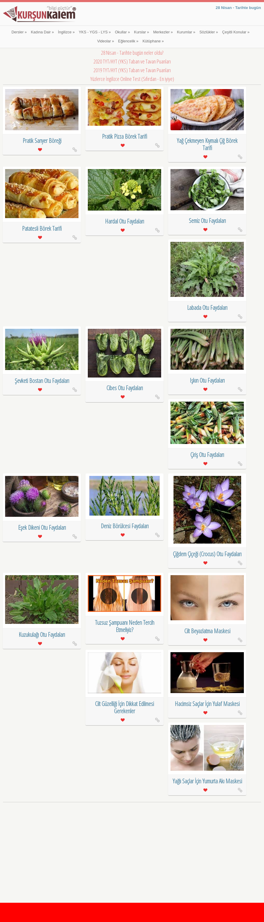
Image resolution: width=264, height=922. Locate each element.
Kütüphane (153, 41)
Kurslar (141, 32)
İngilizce (66, 32)
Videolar (105, 41)
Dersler (19, 32)
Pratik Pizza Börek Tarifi (124, 136)
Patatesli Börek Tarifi (42, 228)
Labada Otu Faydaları (207, 308)
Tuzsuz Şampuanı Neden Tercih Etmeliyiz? (124, 626)
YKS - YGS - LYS (95, 32)
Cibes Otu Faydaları (124, 388)
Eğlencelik (128, 41)
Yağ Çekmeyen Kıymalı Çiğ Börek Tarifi (207, 144)
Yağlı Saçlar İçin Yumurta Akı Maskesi (207, 781)
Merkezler (163, 32)
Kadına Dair (42, 32)
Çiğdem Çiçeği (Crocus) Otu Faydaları (207, 554)
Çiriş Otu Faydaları (207, 455)
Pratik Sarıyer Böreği (42, 141)
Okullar (122, 32)
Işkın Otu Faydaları (207, 380)
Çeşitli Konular (236, 32)
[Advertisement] (132, 846)
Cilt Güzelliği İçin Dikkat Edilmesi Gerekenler (124, 707)
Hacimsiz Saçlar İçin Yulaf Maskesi (207, 704)
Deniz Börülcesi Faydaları (125, 526)
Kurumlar (186, 32)
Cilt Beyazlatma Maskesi (207, 631)
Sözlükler (208, 32)
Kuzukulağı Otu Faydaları (42, 635)
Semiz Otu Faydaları (207, 221)
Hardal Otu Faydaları (124, 221)
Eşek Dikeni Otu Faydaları (42, 527)
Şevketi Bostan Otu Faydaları (42, 381)
